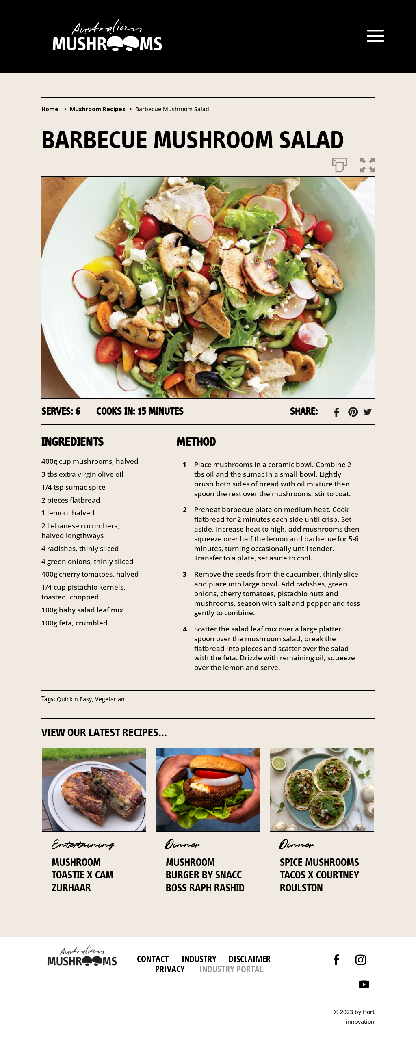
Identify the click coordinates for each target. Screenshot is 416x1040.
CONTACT (153, 958)
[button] (367, 163)
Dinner (182, 844)
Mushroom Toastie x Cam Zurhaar (82, 874)
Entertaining (83, 844)
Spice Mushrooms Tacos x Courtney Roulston (319, 874)
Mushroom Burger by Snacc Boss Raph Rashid (205, 874)
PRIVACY (170, 968)
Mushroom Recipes (98, 109)
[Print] (339, 163)
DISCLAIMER (248, 958)
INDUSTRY (199, 958)
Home (49, 109)
